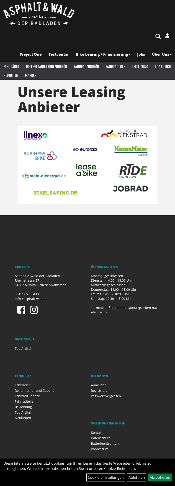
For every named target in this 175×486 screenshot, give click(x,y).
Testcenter (59, 54)
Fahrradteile (115, 66)
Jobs (141, 54)
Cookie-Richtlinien (119, 468)
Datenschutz (100, 438)
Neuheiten (10, 75)
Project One (31, 54)
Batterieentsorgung (106, 443)
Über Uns (162, 54)
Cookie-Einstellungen (106, 477)
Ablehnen (137, 477)
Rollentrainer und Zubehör (46, 66)
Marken (30, 75)
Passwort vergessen (106, 396)
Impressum (99, 449)
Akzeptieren (160, 477)
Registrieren (100, 390)
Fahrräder (11, 66)
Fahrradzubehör (86, 66)
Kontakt (97, 432)
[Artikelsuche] (158, 36)
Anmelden (99, 385)
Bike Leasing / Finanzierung (103, 54)
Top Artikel (163, 66)
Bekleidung (140, 66)
